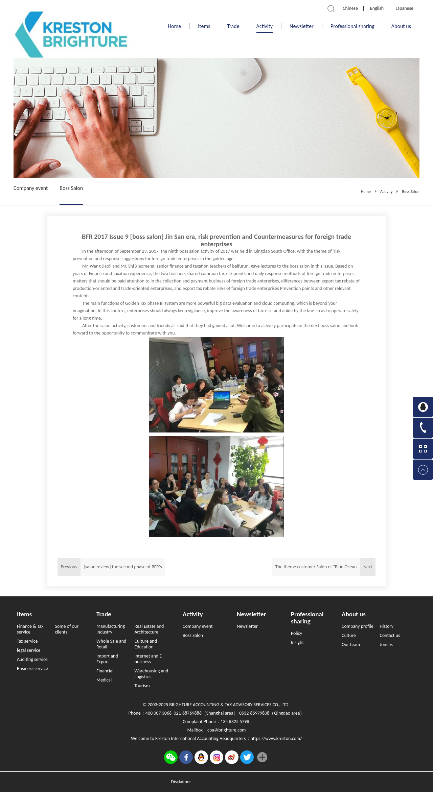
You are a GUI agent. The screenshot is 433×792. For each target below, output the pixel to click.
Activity (386, 191)
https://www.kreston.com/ (276, 738)
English (377, 8)
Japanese (404, 8)
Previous (111, 567)
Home (174, 26)
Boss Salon (410, 191)
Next (323, 567)
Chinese (350, 8)
